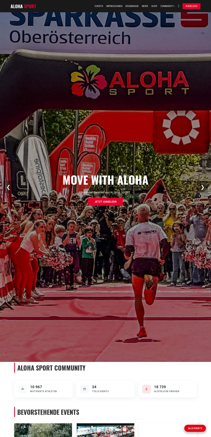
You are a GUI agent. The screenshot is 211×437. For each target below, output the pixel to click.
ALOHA (23, 6)
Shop (154, 6)
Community (167, 6)
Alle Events (195, 428)
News (145, 6)
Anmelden (191, 6)
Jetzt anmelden (105, 201)
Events (99, 6)
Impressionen (114, 6)
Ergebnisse (132, 6)
